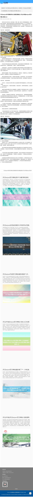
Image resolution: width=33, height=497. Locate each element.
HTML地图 (24, 492)
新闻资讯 (20, 8)
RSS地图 (21, 492)
